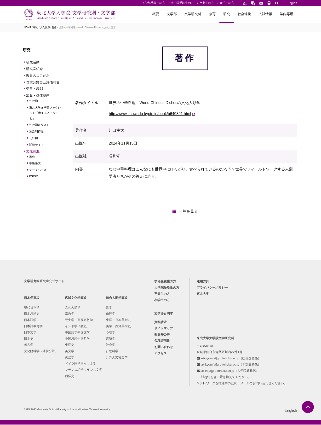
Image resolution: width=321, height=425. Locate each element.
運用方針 (203, 282)
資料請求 (160, 322)
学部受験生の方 (155, 3)
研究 (226, 14)
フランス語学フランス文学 (83, 370)
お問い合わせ (163, 347)
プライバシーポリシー (212, 288)
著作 (54, 27)
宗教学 (69, 314)
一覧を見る (188, 212)
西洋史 (69, 376)
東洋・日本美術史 (118, 320)
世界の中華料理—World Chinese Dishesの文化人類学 (87, 27)
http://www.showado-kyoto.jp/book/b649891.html (150, 114)
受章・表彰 (34, 89)
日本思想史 (32, 314)
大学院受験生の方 (182, 3)
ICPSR (33, 176)
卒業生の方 (207, 3)
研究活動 (33, 62)
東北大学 (203, 294)
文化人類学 (72, 308)
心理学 (110, 333)
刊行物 (33, 101)
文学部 (172, 14)
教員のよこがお (38, 75)
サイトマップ (163, 329)
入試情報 (265, 14)
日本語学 (30, 320)
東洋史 (69, 345)
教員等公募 (162, 335)
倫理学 (110, 314)
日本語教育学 (33, 326)
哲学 (109, 308)
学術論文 (35, 163)
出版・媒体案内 (38, 95)
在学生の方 (227, 3)
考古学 (28, 345)
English (292, 3)
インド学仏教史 (76, 326)
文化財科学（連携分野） (41, 351)
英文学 (69, 351)
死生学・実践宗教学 (79, 320)
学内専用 (286, 14)
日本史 (28, 339)
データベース (37, 170)
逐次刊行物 (36, 131)
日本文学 (30, 333)
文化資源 (45, 27)
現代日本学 (32, 308)
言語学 (110, 339)
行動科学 (112, 351)
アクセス (160, 353)
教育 (212, 14)
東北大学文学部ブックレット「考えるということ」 (45, 113)
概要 (155, 14)
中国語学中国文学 (77, 333)
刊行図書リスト (39, 125)
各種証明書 (162, 341)
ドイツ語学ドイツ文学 (80, 364)
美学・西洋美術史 (118, 326)
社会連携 (244, 14)
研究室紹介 (34, 69)
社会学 (110, 345)
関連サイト (36, 144)
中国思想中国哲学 (77, 339)
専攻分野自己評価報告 (43, 82)
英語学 (69, 358)
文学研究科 (192, 14)
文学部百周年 (163, 314)
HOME (27, 27)
